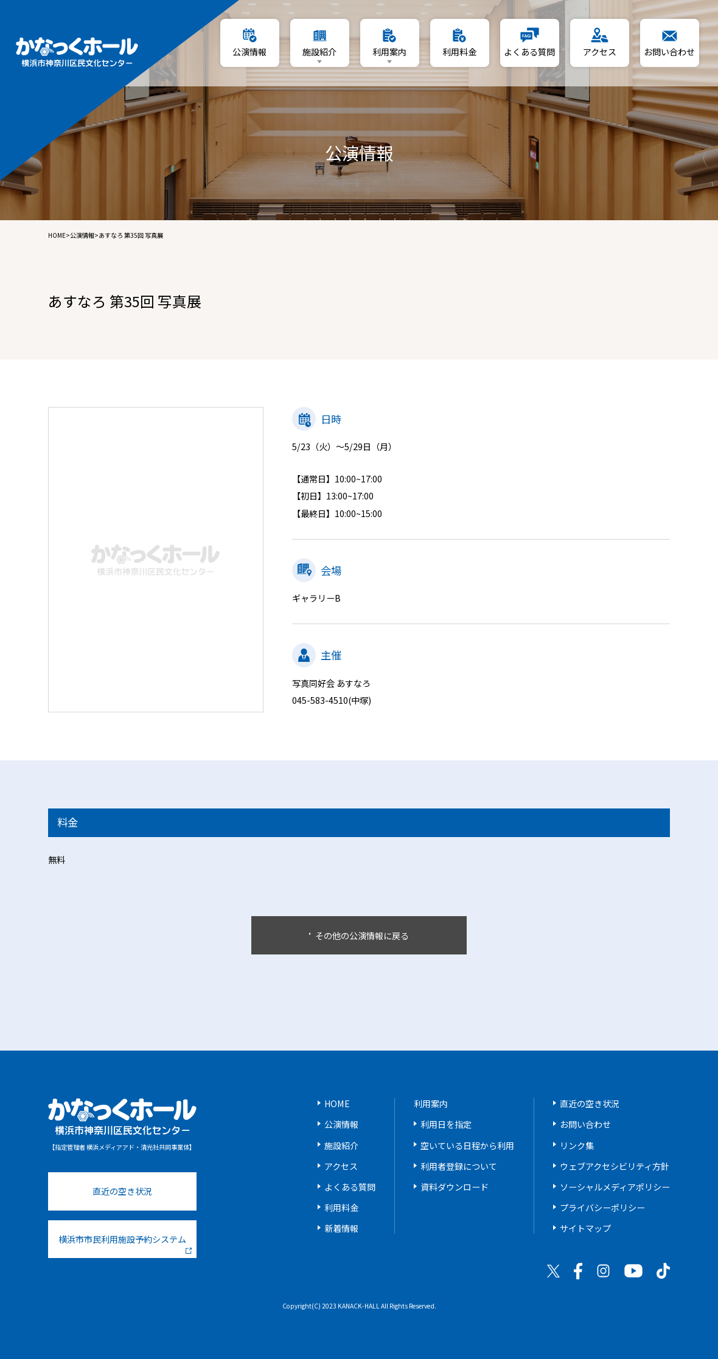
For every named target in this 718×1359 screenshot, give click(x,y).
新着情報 (341, 1228)
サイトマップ (585, 1228)
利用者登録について (458, 1166)
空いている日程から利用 (467, 1145)
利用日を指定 (446, 1124)
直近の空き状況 (122, 1191)
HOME (57, 235)
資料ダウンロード (454, 1187)
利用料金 (341, 1207)
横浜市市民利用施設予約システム (125, 1243)
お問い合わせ (585, 1124)
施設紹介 (341, 1145)
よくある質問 (349, 1187)
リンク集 (577, 1145)
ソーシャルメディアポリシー (615, 1187)
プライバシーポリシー (602, 1207)
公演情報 (82, 235)
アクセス (341, 1166)
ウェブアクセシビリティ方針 (614, 1166)
